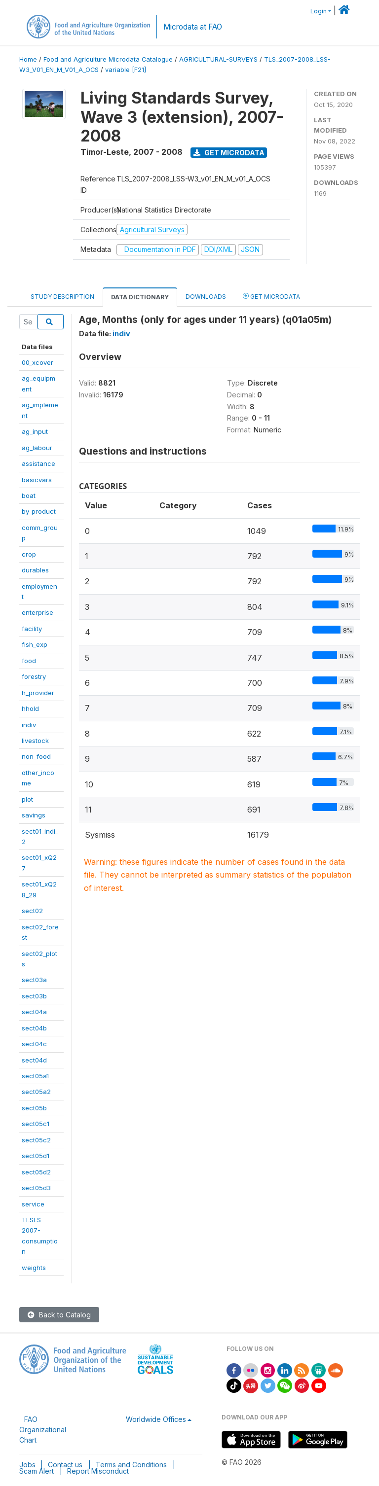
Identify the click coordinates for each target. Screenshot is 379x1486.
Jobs (27, 1464)
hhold (30, 708)
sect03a (34, 980)
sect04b (34, 1028)
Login (318, 11)
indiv (29, 725)
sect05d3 (36, 1188)
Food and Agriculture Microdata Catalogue (108, 59)
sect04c (34, 1044)
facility (32, 629)
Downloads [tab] (206, 296)
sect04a (34, 1012)
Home (28, 59)
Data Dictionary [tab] (140, 297)
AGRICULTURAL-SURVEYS (218, 59)
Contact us (65, 1464)
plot (27, 799)
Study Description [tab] (62, 296)
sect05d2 (36, 1172)
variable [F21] (125, 69)
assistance (38, 463)
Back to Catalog (59, 1314)
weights (34, 1268)
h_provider (38, 693)
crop (29, 554)
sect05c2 (36, 1140)
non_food (36, 756)
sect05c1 (35, 1124)
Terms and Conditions (131, 1464)
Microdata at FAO (192, 27)
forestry (34, 676)
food (29, 661)
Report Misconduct (98, 1471)
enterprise (37, 612)
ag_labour (37, 448)
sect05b (34, 1108)
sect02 (32, 911)
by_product (39, 511)
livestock (35, 740)
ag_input (35, 431)
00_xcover (37, 362)
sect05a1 (35, 1076)
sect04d (34, 1060)
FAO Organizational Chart (42, 1429)
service (33, 1204)
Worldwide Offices (156, 1419)
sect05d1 (35, 1156)
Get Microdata (229, 152)
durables (35, 570)
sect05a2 (36, 1092)
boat (29, 495)
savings (33, 815)
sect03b (34, 996)
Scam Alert (36, 1471)
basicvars (37, 480)
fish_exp (34, 644)
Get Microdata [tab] (271, 296)
